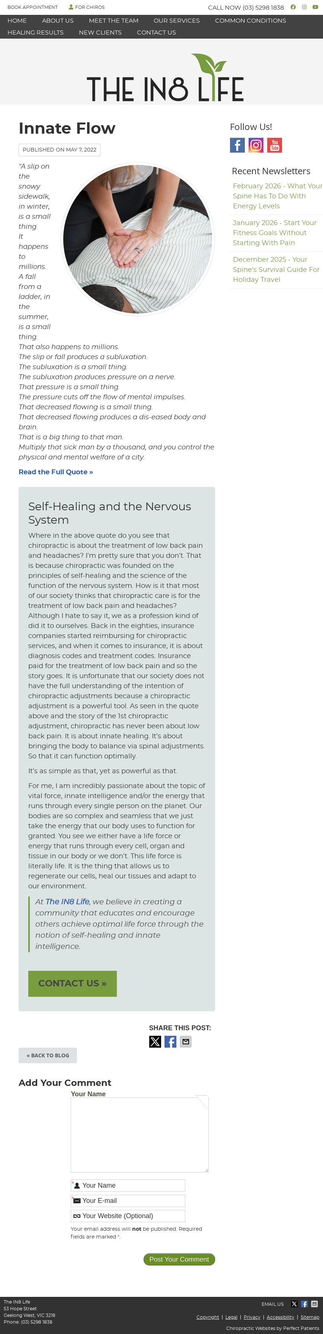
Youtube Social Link (274, 145)
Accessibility (280, 1317)
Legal (231, 1317)
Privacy (252, 1317)
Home (17, 21)
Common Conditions (250, 21)
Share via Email (186, 1042)
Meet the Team (113, 21)
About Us (58, 21)
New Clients (100, 33)
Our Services (177, 21)
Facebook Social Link (237, 145)
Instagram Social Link (256, 145)
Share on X (156, 1042)
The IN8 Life (67, 902)
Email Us (273, 1304)
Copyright (207, 1317)
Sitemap (310, 1317)
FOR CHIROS (87, 7)
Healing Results (35, 33)
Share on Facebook (171, 1042)
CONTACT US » (72, 983)
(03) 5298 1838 (263, 8)
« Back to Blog (47, 1055)
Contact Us (156, 33)
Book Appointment (32, 7)
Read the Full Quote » (56, 472)
